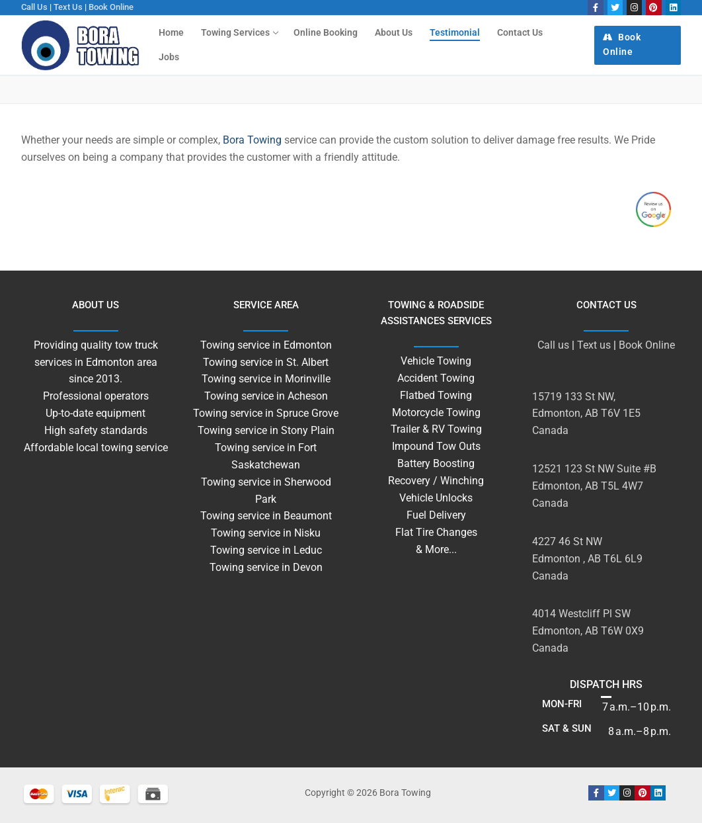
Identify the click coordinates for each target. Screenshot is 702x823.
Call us (34, 7)
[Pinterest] (653, 7)
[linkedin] (673, 7)
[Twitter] (615, 7)
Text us (68, 7)
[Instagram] (634, 7)
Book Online (111, 7)
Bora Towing (252, 140)
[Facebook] (595, 7)
